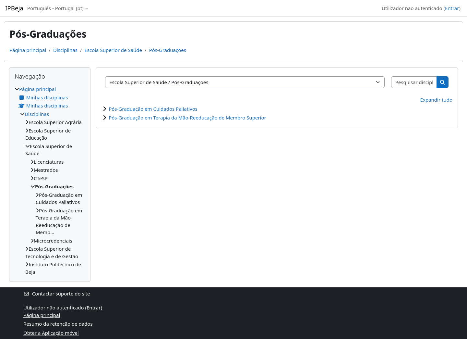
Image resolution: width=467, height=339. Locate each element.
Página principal (27, 50)
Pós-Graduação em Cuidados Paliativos (153, 109)
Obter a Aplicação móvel (51, 333)
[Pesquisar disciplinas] (414, 82)
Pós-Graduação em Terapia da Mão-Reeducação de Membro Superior (187, 117)
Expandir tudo (436, 99)
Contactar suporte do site (56, 293)
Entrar (452, 8)
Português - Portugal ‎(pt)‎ (55, 8)
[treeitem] (50, 180)
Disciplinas (65, 50)
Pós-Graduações (167, 50)
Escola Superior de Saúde (113, 50)
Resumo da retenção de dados (58, 323)
